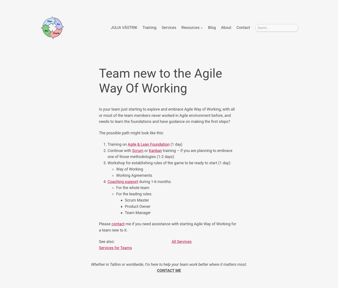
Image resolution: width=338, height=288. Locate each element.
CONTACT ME (169, 270)
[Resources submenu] (201, 28)
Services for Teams (115, 248)
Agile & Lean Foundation (149, 144)
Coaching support (123, 181)
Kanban (155, 150)
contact (118, 224)
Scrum (137, 150)
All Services (182, 241)
